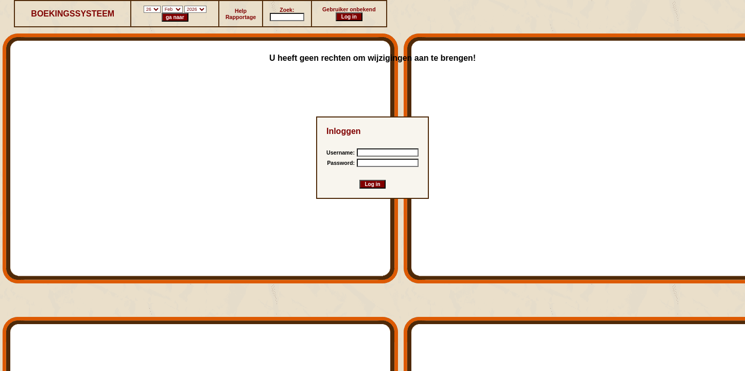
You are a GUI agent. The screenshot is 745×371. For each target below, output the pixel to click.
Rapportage (241, 17)
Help (241, 11)
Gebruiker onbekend (349, 9)
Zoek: (287, 10)
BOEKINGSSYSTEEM (72, 13)
